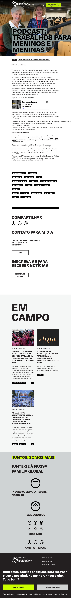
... (32, 383)
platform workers (19, 383)
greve (15, 444)
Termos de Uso (47, 561)
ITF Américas (26, 197)
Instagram (35, 528)
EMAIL (20, 253)
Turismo (28, 185)
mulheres (32, 173)
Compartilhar (27, 217)
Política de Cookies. (60, 594)
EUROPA (15, 197)
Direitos (22, 444)
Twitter (30, 523)
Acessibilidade (47, 557)
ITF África (25, 193)
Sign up (35, 484)
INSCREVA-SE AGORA (20, 275)
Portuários (29, 177)
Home (14, 59)
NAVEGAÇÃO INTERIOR (19, 181)
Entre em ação (52, 5)
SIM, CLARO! (18, 587)
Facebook (35, 523)
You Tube (41, 523)
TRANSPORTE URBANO (42, 185)
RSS (41, 528)
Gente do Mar (17, 185)
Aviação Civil (17, 177)
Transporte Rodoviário (48, 181)
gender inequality (19, 173)
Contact (35, 507)
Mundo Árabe (36, 193)
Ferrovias (33, 181)
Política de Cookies (48, 564)
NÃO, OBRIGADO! (53, 587)
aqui (51, 138)
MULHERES (16, 189)
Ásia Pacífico (49, 193)
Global (15, 193)
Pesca (39, 177)
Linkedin (30, 528)
